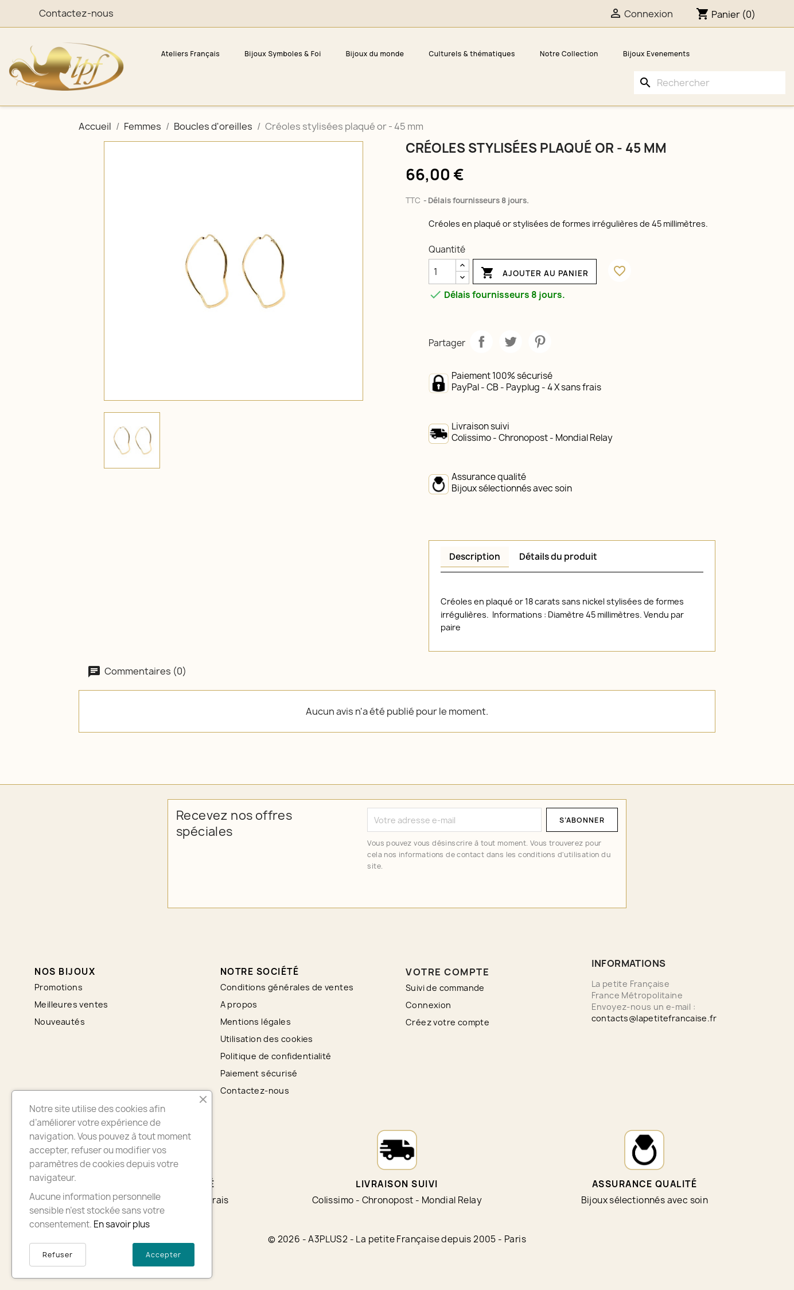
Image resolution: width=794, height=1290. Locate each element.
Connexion (429, 1005)
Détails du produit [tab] (558, 557)
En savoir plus (122, 1224)
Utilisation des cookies (266, 1038)
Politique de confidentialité (276, 1056)
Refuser (57, 1255)
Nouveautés (59, 1021)
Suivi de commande (445, 987)
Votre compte (447, 972)
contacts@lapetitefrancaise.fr (654, 1018)
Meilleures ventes (71, 1004)
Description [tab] (474, 557)
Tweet (510, 341)
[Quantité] (442, 271)
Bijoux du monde (375, 54)
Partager (481, 341)
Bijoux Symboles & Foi (282, 54)
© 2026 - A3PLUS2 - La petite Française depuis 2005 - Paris (397, 1239)
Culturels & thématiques (472, 54)
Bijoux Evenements (656, 54)
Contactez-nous (255, 1090)
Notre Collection (569, 54)
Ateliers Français (190, 54)
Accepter (163, 1255)
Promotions (58, 987)
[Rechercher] (709, 82)
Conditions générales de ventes (287, 987)
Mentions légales (255, 1021)
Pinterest (539, 341)
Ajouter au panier (535, 273)
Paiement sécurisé (259, 1073)
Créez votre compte (447, 1022)
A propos (239, 1004)
